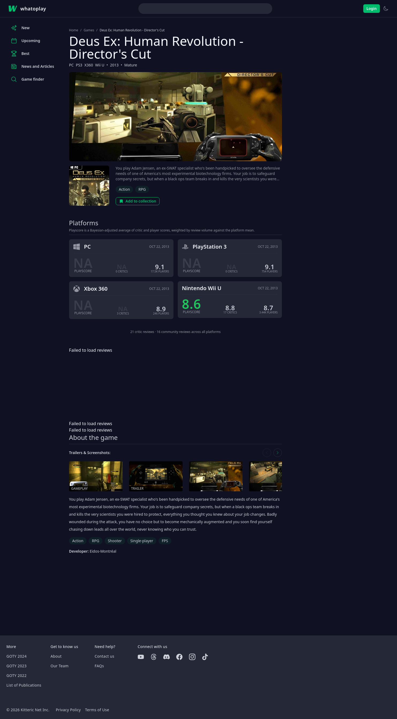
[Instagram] (192, 657)
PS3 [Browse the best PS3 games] (79, 65)
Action (124, 189)
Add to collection (137, 201)
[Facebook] (179, 657)
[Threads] (153, 657)
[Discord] (166, 657)
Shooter (115, 540)
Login (371, 8)
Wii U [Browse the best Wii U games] (99, 65)
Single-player (141, 540)
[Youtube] (141, 657)
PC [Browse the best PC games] (71, 65)
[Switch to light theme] (385, 8)
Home (73, 30)
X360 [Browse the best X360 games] (88, 65)
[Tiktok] (205, 657)
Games (89, 30)
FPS (165, 540)
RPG (142, 189)
